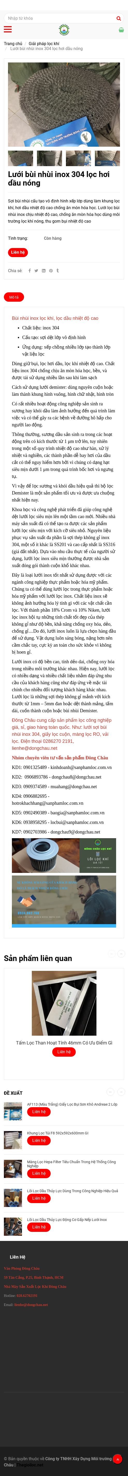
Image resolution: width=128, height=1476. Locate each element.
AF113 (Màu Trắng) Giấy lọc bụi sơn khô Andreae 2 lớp (72, 1104)
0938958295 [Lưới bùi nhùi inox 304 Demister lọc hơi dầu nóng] (35, 822)
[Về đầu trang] (117, 1459)
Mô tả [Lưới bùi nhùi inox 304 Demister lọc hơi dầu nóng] (14, 297)
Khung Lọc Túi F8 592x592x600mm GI (57, 1133)
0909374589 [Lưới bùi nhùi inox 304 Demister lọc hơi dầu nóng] (35, 786)
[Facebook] (29, 270)
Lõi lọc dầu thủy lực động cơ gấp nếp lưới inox (67, 1220)
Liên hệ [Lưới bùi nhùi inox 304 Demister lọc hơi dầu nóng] (18, 252)
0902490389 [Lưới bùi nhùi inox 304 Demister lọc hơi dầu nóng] (35, 812)
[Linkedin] (44, 270)
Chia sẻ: (15, 270)
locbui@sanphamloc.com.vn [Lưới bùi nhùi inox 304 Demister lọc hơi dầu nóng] (78, 822)
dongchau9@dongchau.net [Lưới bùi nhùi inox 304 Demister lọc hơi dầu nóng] (76, 832)
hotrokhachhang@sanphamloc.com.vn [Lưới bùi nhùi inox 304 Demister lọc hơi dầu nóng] (48, 803)
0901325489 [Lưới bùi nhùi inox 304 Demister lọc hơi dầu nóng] (35, 767)
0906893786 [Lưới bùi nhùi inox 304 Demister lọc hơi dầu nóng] (36, 777)
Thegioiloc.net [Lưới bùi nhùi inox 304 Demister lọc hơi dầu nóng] (30, 1465)
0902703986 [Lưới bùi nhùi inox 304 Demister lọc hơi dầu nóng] (35, 832)
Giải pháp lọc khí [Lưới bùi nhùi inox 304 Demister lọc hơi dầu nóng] (44, 43)
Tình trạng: (18, 238)
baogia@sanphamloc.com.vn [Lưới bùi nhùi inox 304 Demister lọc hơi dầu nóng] (78, 812)
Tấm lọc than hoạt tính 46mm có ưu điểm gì (64, 1043)
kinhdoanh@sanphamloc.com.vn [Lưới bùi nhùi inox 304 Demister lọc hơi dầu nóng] (82, 767)
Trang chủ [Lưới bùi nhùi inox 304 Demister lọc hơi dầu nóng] (13, 43)
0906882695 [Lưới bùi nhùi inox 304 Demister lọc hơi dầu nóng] (35, 796)
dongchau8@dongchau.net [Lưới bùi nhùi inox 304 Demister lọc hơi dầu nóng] (77, 777)
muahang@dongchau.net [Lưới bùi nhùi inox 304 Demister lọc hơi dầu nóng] (74, 786)
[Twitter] (36, 270)
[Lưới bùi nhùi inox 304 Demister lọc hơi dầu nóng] (51, 270)
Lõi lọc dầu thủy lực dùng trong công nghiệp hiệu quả (72, 1191)
